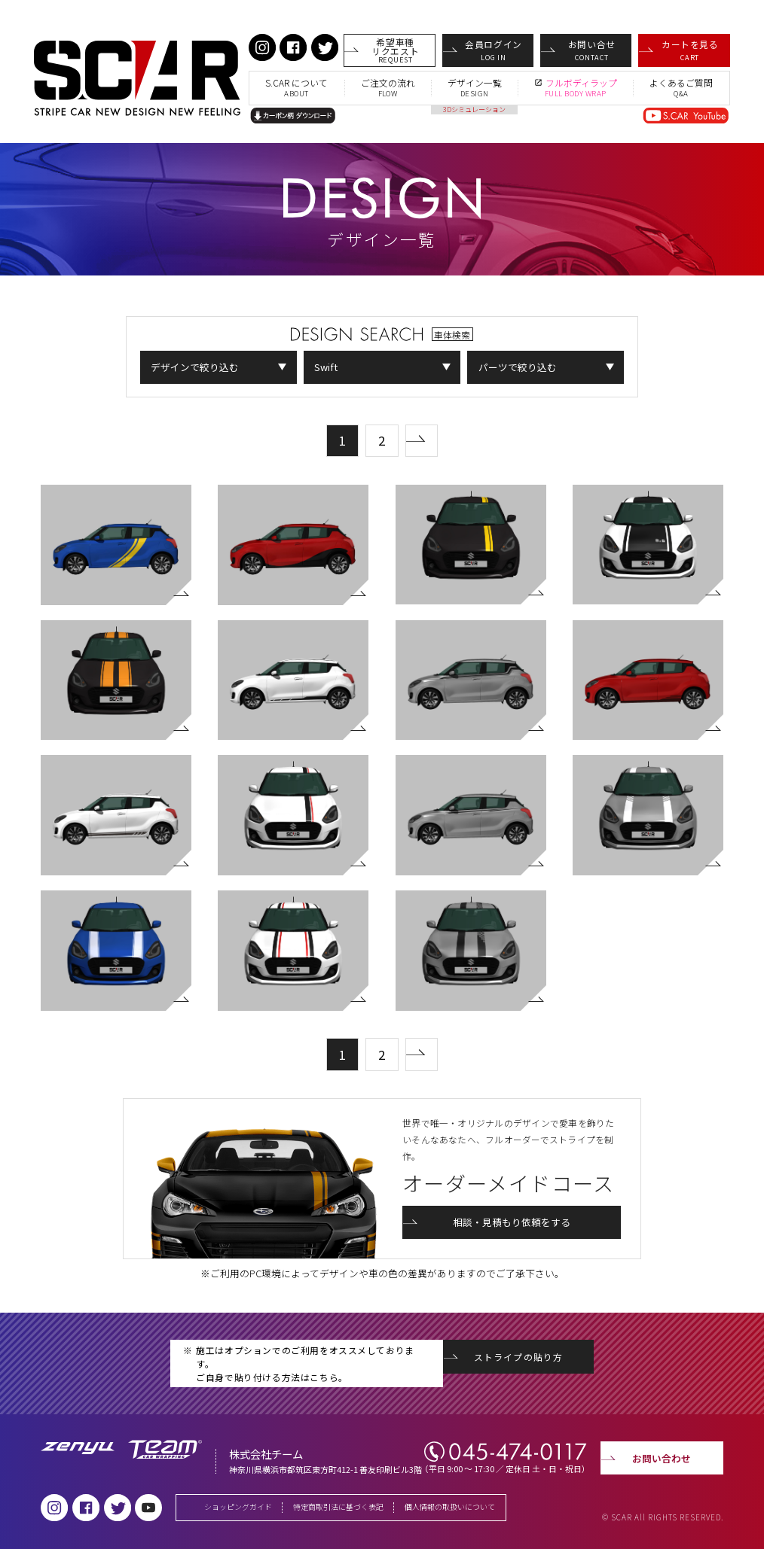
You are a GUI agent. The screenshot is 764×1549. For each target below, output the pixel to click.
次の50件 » (437, 434)
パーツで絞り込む (517, 367)
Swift (326, 367)
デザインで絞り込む (195, 367)
